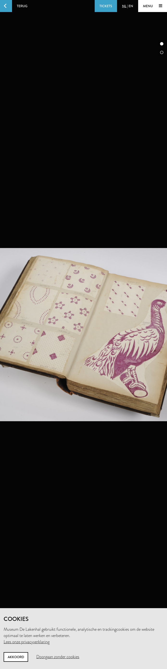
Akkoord (16, 657)
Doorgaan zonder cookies (57, 657)
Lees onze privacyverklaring (26, 642)
